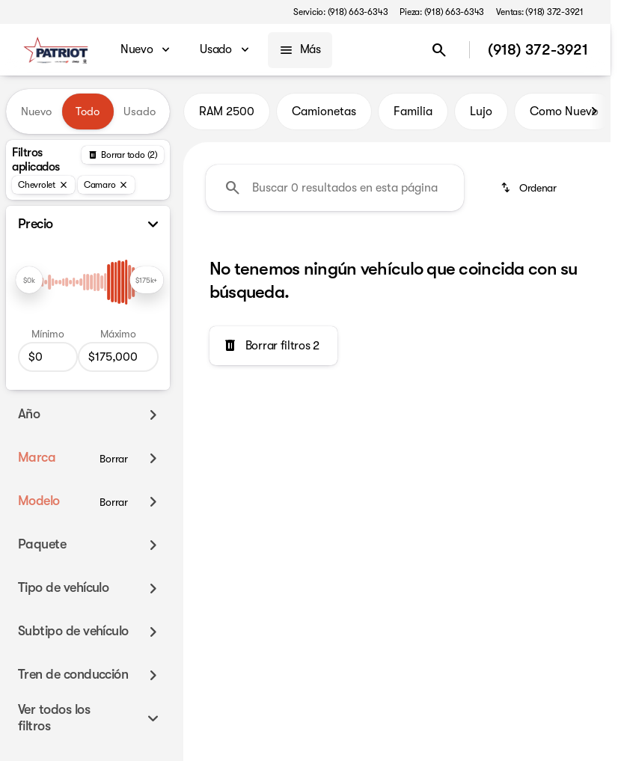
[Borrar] (113, 459)
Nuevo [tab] (36, 111)
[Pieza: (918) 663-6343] (442, 12)
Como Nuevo (564, 111)
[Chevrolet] (43, 185)
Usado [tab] (139, 111)
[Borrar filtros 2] (273, 345)
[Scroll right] (594, 111)
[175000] (118, 357)
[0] (48, 357)
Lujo (481, 111)
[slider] (29, 279)
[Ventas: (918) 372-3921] (540, 12)
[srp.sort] (530, 188)
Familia (413, 111)
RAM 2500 (226, 111)
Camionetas (324, 111)
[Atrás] (122, 155)
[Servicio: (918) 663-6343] (340, 12)
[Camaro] (106, 185)
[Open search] (439, 50)
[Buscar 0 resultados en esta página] (335, 188)
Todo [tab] (88, 111)
